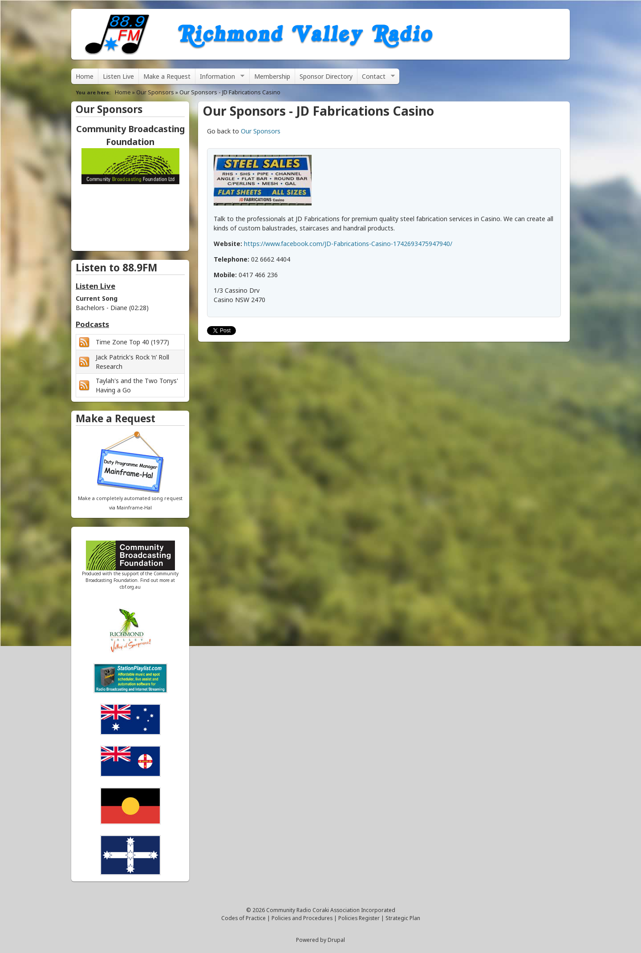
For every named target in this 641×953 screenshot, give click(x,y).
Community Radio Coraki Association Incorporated (330, 909)
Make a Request (167, 76)
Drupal (336, 939)
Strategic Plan (402, 917)
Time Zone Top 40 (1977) (132, 342)
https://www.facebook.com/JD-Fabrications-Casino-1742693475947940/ (348, 243)
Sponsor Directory (326, 76)
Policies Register (359, 917)
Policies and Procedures (302, 917)
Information (219, 78)
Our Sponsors (155, 92)
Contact (376, 78)
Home (84, 76)
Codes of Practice (243, 917)
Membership (272, 76)
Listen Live (118, 76)
